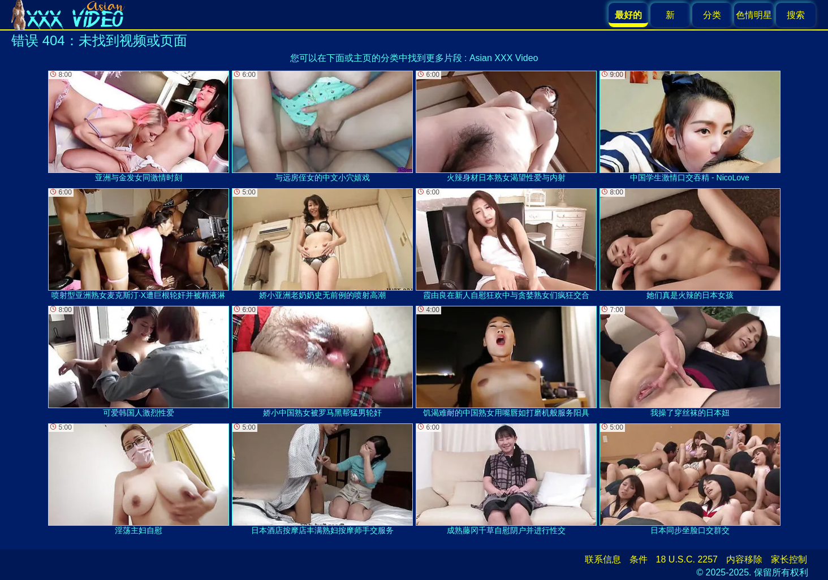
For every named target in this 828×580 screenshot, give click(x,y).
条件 (638, 559)
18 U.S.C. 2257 (687, 559)
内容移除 (744, 559)
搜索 (796, 15)
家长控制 (789, 559)
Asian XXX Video (503, 58)
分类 (712, 15)
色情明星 (754, 15)
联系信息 (603, 559)
